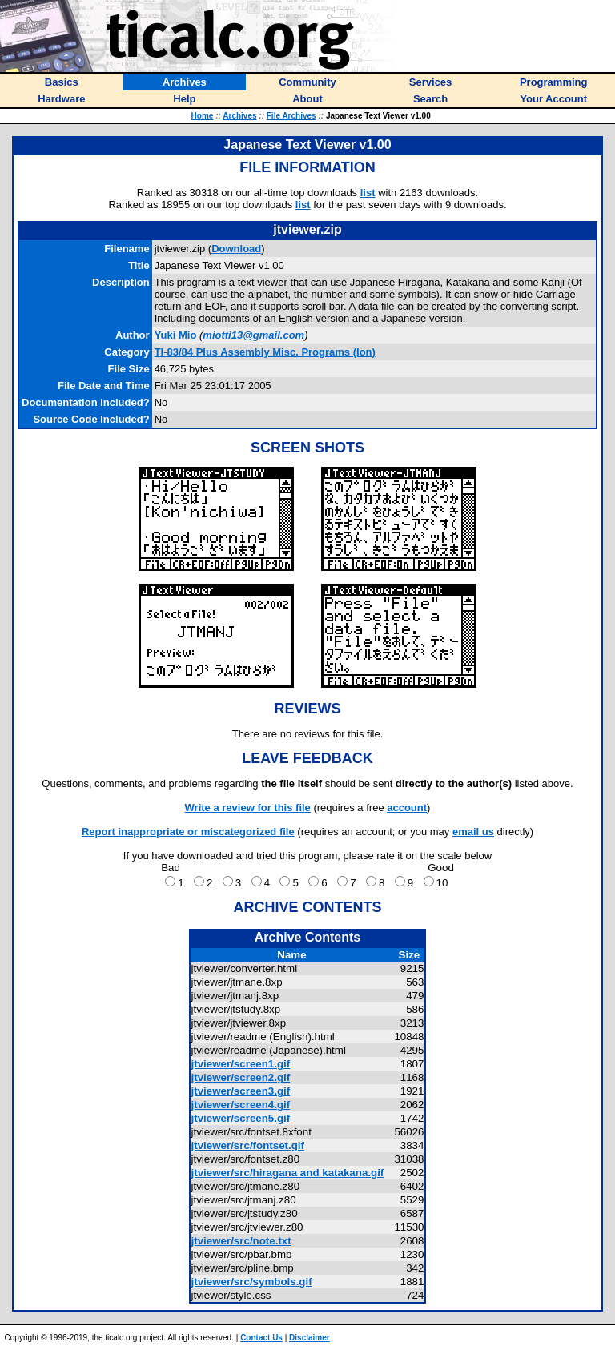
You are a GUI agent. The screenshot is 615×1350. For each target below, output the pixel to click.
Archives (239, 115)
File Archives (291, 115)
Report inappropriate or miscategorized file (188, 832)
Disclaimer (309, 1337)
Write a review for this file (248, 808)
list (368, 193)
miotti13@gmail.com (253, 335)
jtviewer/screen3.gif (241, 1091)
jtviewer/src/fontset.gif (247, 1145)
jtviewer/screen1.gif (241, 1064)
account (407, 808)
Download (236, 249)
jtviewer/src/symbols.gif (251, 1282)
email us (473, 832)
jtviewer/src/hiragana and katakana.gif (287, 1173)
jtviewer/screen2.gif (241, 1077)
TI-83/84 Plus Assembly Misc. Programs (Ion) (265, 352)
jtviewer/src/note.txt (241, 1241)
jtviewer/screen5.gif (241, 1118)
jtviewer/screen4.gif (241, 1105)
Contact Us (261, 1337)
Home (202, 115)
